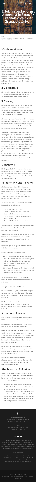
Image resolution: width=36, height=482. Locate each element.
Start (2, 36)
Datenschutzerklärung (17, 476)
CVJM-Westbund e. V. (9, 458)
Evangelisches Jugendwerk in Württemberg (18, 462)
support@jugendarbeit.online (19, 427)
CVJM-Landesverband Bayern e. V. (15, 454)
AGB (26, 476)
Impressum (5, 476)
